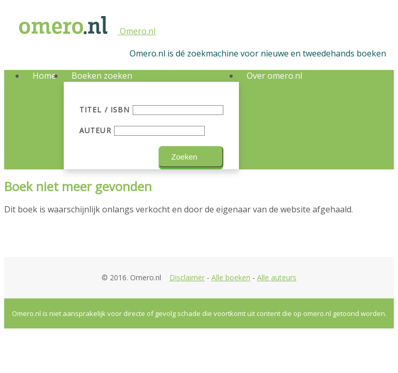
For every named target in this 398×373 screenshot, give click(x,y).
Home (44, 75)
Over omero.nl (274, 75)
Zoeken (184, 156)
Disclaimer (187, 277)
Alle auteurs (276, 277)
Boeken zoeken (102, 75)
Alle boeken (230, 277)
